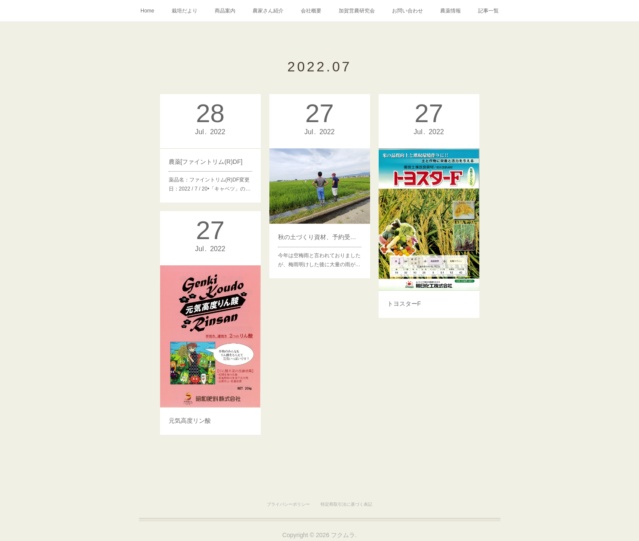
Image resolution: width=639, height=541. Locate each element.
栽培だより (185, 11)
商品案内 (225, 11)
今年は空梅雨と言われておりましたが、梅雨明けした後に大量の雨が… (319, 255)
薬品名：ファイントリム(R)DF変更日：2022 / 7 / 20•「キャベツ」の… (209, 182)
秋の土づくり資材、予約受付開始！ (319, 234)
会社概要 (311, 11)
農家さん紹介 (268, 11)
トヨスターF (405, 297)
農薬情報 (450, 11)
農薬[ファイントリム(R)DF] (205, 160)
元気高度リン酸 (190, 414)
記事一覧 (488, 11)
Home (147, 11)
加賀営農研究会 (357, 11)
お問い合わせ (407, 11)
